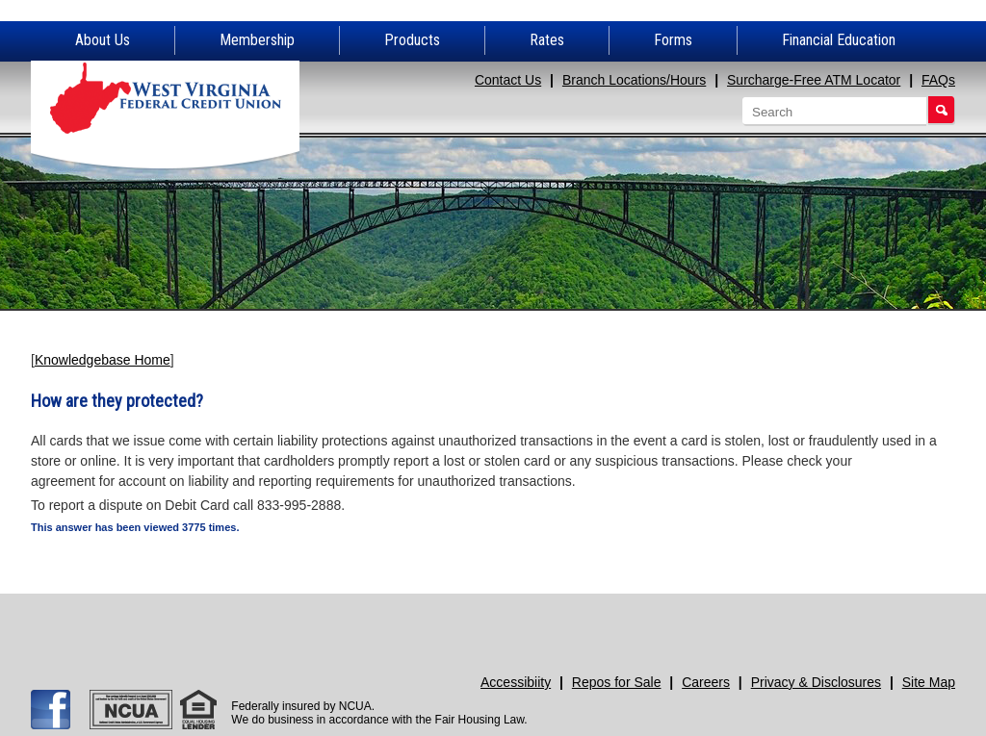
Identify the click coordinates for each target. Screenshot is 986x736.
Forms (673, 40)
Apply (147, 622)
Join (378, 622)
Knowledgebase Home (102, 360)
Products (412, 40)
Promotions (838, 622)
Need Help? (608, 622)
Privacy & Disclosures (816, 682)
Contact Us (508, 80)
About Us (102, 40)
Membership (257, 40)
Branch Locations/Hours (634, 80)
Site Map (928, 682)
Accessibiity (515, 682)
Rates (547, 40)
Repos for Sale (617, 682)
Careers (706, 682)
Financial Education (838, 40)
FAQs (938, 80)
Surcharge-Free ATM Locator (813, 80)
